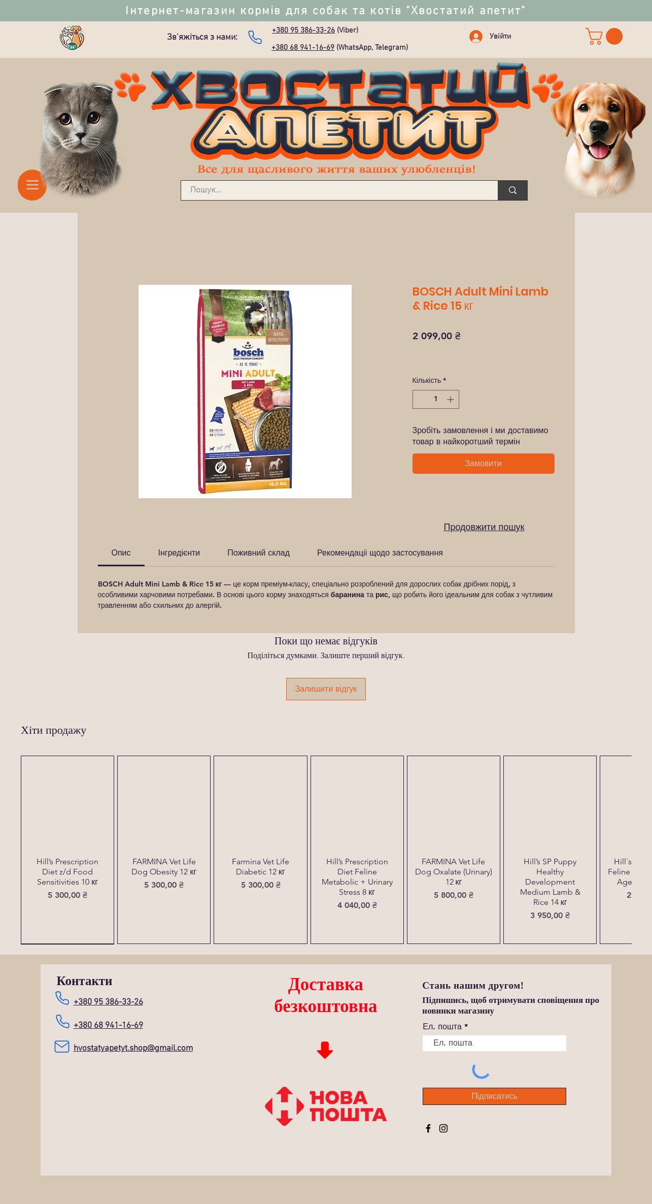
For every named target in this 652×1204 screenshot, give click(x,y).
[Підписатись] (494, 1096)
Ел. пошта (442, 1027)
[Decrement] (420, 399)
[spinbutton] (436, 399)
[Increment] (451, 399)
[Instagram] (443, 1128)
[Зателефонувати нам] (255, 37)
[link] (606, 36)
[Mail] (62, 1046)
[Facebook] (428, 1128)
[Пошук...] (333, 191)
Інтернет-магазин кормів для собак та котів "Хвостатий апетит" (325, 11)
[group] (326, 850)
